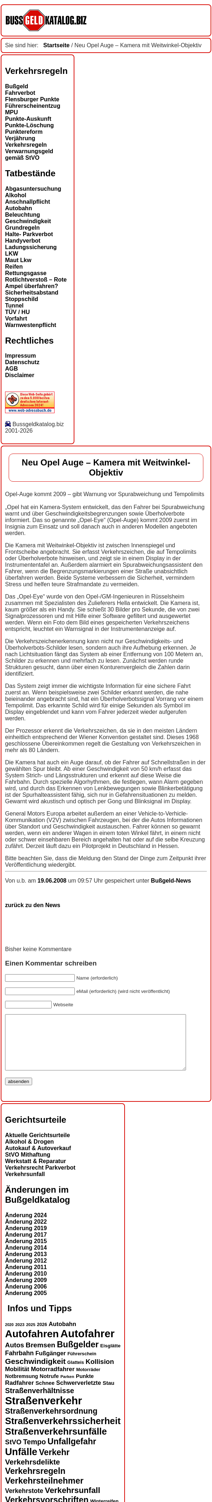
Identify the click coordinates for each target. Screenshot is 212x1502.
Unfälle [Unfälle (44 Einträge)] (21, 1462)
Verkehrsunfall (25, 1185)
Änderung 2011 (26, 1278)
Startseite (56, 45)
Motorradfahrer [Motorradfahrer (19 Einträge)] (53, 1380)
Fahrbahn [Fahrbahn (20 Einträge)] (19, 1364)
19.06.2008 (53, 881)
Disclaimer (19, 375)
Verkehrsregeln (26, 145)
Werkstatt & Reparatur (35, 1172)
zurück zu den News (32, 905)
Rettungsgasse (26, 273)
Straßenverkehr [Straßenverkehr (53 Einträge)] (43, 1411)
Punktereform (24, 132)
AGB (11, 369)
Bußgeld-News (171, 881)
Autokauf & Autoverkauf (38, 1159)
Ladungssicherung (31, 247)
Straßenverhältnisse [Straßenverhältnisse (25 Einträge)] (39, 1401)
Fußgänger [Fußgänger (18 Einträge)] (50, 1364)
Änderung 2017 (26, 1245)
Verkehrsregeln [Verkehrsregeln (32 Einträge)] (35, 1481)
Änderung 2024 (26, 1226)
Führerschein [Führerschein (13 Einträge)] (82, 1364)
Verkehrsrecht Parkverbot (40, 1178)
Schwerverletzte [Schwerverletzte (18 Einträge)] (78, 1393)
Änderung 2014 (26, 1258)
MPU (11, 112)
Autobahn (18, 208)
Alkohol (15, 195)
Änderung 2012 (26, 1271)
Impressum (20, 356)
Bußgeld (16, 86)
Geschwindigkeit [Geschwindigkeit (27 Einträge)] (35, 1372)
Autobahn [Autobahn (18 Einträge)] (62, 1334)
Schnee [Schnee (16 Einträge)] (45, 1394)
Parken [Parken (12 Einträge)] (67, 1387)
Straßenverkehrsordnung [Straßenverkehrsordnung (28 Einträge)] (51, 1422)
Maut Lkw (18, 260)
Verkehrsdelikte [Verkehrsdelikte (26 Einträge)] (32, 1472)
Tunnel (14, 305)
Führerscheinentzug (32, 106)
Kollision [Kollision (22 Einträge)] (100, 1372)
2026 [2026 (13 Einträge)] (42, 1335)
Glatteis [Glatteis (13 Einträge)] (75, 1373)
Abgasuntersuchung (33, 189)
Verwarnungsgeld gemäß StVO (29, 154)
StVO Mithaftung (27, 1165)
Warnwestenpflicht (30, 325)
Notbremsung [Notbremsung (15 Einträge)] (21, 1387)
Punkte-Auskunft (28, 119)
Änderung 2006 (26, 1297)
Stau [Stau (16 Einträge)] (108, 1394)
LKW (11, 254)
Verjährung (20, 138)
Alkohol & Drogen (29, 1152)
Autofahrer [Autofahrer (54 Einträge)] (87, 1344)
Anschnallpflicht (27, 202)
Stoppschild (21, 299)
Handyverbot (22, 241)
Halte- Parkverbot (29, 234)
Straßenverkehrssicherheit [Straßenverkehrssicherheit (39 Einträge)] (63, 1432)
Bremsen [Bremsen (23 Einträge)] (40, 1356)
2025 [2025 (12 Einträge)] (30, 1335)
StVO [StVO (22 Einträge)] (13, 1453)
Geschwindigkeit (28, 221)
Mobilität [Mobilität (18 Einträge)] (17, 1380)
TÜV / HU (17, 312)
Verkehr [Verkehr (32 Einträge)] (54, 1463)
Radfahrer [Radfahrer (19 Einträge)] (19, 1393)
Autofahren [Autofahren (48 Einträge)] (32, 1344)
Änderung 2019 (26, 1239)
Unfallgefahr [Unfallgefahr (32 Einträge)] (71, 1452)
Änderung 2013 (26, 1265)
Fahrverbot (20, 93)
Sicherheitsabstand (32, 293)
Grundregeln (22, 228)
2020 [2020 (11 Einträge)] (9, 1335)
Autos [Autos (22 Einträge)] (14, 1356)
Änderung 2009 (26, 1291)
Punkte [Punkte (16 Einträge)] (85, 1387)
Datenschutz (22, 362)
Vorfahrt (16, 318)
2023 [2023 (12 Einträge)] (20, 1335)
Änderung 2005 (26, 1304)
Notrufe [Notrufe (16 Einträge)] (49, 1387)
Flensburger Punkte (32, 99)
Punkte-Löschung (29, 125)
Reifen (14, 267)
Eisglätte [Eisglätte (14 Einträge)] (110, 1356)
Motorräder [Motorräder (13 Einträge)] (88, 1380)
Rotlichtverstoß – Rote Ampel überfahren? (36, 283)
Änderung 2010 (26, 1284)
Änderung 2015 (26, 1252)
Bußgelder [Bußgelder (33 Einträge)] (78, 1355)
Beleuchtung (22, 215)
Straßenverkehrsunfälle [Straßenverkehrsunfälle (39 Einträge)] (56, 1442)
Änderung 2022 (26, 1232)
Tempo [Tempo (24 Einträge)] (34, 1453)
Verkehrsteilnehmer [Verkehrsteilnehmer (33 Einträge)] (44, 1491)
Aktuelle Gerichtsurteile (37, 1146)
